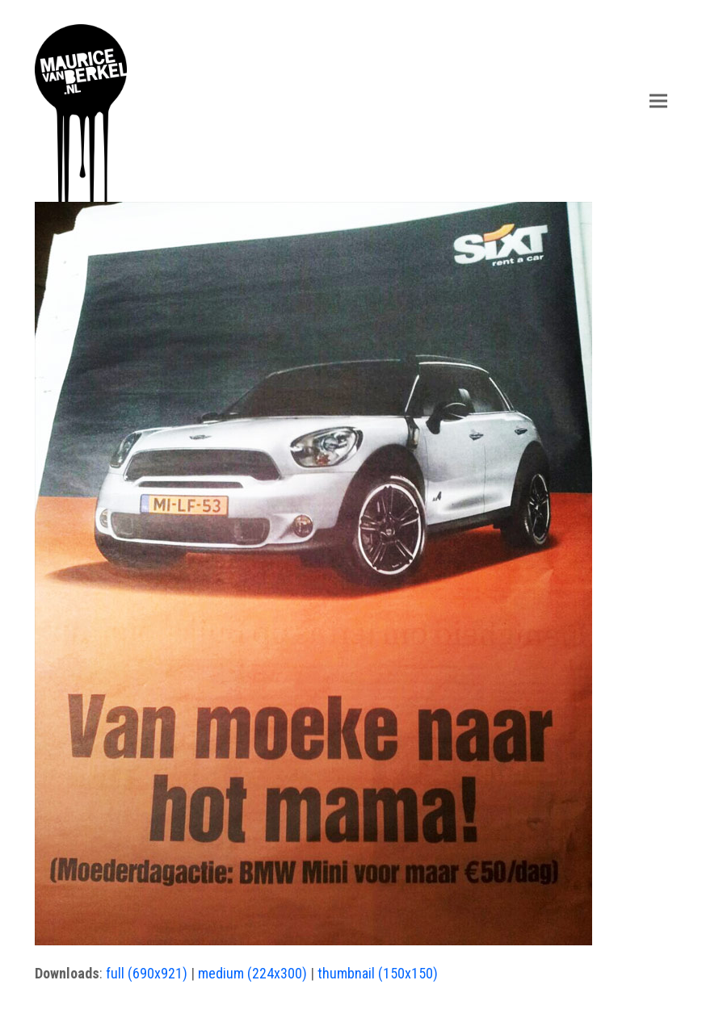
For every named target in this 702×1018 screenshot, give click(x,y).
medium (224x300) (252, 973)
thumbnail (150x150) (377, 973)
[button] (658, 100)
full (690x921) (146, 973)
